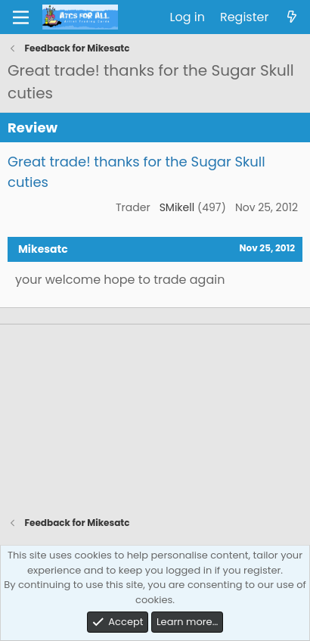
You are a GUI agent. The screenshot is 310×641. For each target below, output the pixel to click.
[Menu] (21, 17)
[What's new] (291, 17)
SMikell (177, 207)
